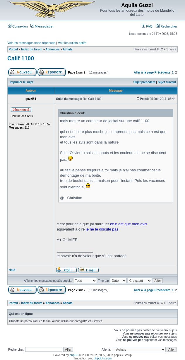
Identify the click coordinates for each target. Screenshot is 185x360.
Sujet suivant (167, 82)
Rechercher (166, 26)
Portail (13, 49)
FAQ (147, 26)
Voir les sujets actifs (72, 43)
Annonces (52, 49)
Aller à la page (144, 72)
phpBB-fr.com (103, 358)
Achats (67, 49)
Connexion (18, 26)
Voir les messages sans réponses (31, 43)
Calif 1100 (20, 58)
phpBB (74, 355)
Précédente (162, 72)
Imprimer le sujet (21, 82)
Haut (12, 270)
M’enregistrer (42, 26)
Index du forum (31, 49)
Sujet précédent (144, 82)
